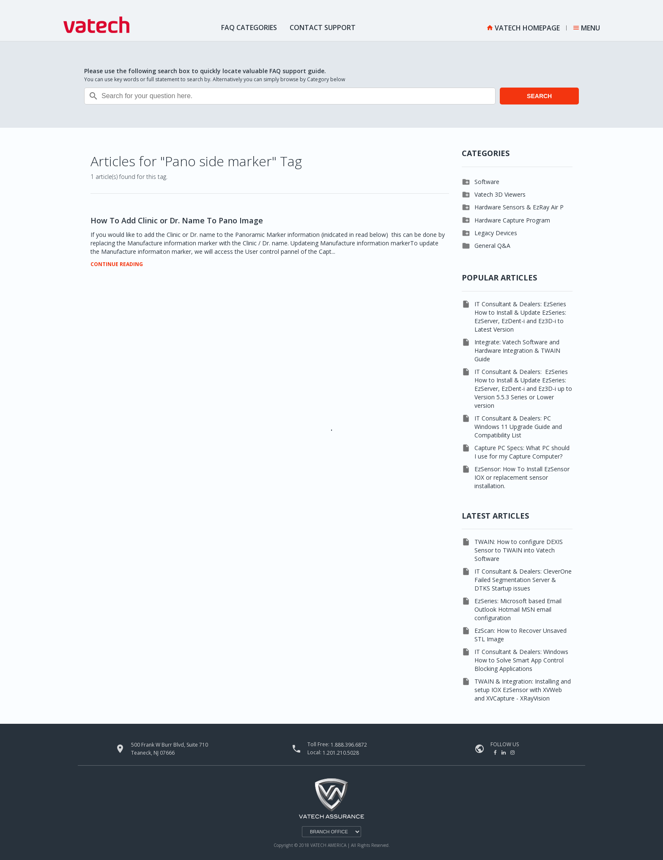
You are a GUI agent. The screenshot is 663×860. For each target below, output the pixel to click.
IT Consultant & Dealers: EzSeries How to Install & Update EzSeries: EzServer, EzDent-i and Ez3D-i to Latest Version (520, 316)
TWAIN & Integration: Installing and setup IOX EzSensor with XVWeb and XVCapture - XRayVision (522, 689)
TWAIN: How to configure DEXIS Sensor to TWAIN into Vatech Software (518, 550)
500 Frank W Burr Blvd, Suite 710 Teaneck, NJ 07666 (169, 748)
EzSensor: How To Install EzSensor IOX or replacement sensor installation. (522, 477)
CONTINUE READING (116, 264)
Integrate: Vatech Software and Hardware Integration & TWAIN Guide (517, 350)
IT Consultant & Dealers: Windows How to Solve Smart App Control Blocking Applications (521, 660)
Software (486, 182)
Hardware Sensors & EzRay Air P (519, 207)
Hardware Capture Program (512, 220)
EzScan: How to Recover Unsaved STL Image (520, 634)
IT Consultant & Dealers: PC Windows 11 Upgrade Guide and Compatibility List (518, 426)
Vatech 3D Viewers (500, 194)
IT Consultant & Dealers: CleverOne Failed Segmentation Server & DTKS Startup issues (523, 579)
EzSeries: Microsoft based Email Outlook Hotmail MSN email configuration (518, 609)
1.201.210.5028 (341, 752)
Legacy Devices (495, 233)
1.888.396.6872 (349, 744)
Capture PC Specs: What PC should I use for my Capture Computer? (522, 452)
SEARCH (539, 96)
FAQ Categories (249, 27)
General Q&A (492, 246)
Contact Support (323, 27)
